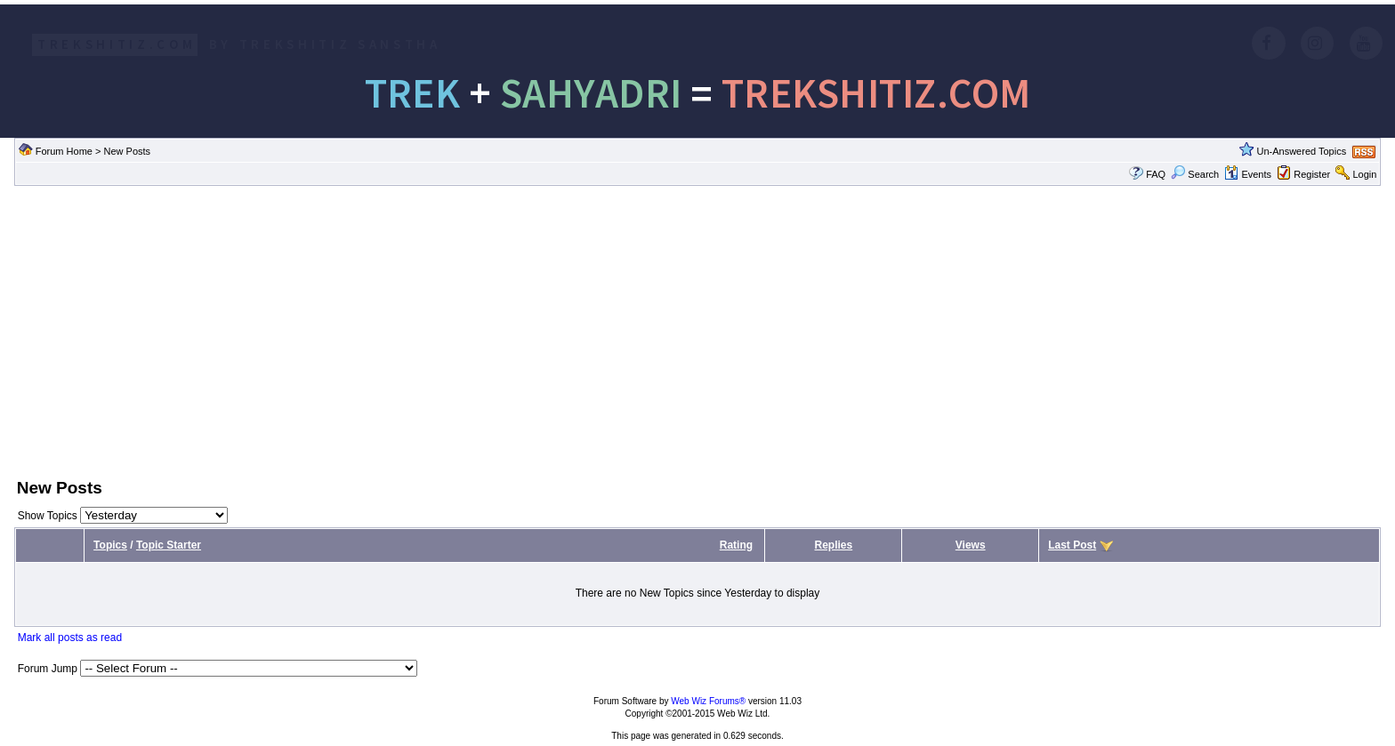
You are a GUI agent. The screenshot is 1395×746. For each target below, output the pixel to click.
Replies (834, 545)
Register (1312, 174)
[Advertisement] (697, 329)
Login (1364, 174)
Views (971, 545)
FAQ (1155, 174)
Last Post (1072, 545)
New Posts (126, 151)
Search (1195, 174)
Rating (736, 545)
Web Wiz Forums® (708, 701)
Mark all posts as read (70, 637)
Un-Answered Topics (1302, 151)
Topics (110, 545)
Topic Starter (168, 545)
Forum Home (64, 151)
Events (1247, 174)
